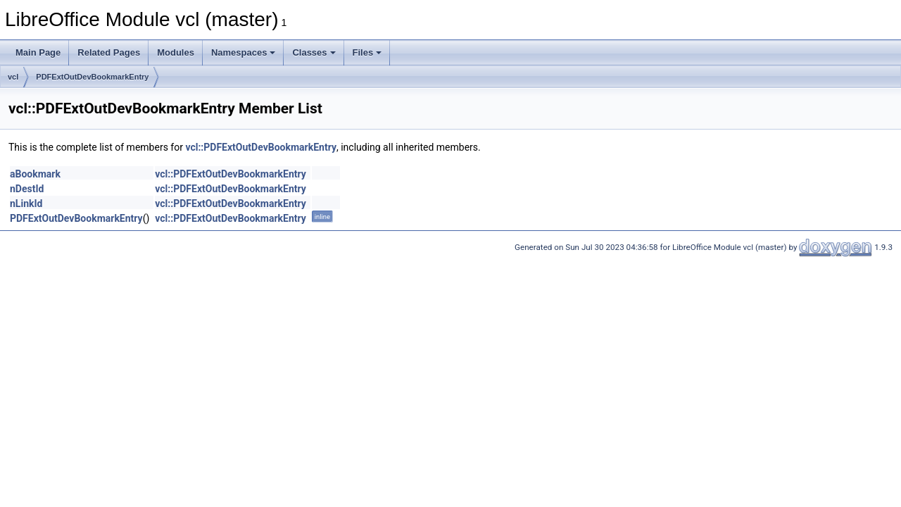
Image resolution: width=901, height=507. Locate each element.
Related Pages (108, 52)
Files (367, 52)
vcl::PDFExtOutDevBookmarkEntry (260, 147)
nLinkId (26, 203)
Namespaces (243, 52)
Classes (313, 52)
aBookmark (35, 174)
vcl (13, 77)
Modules (175, 52)
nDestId (27, 188)
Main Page (38, 52)
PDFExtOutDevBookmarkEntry (92, 77)
